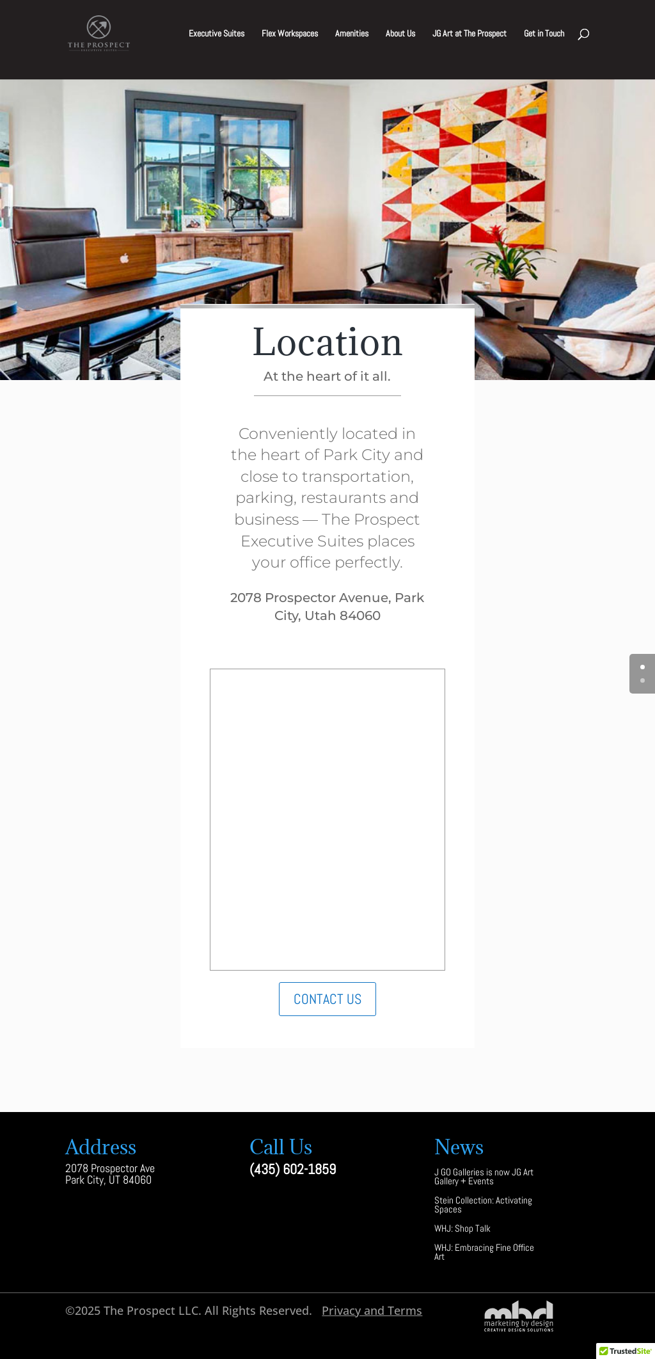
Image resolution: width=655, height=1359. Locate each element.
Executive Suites (216, 34)
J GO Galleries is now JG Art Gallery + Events (483, 1178)
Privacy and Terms (372, 1310)
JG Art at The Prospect (469, 34)
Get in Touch (544, 34)
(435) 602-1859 (292, 1169)
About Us (400, 34)
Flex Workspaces (290, 34)
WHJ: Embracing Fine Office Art (484, 1253)
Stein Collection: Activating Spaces (483, 1206)
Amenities (351, 34)
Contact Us (327, 999)
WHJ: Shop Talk (462, 1229)
